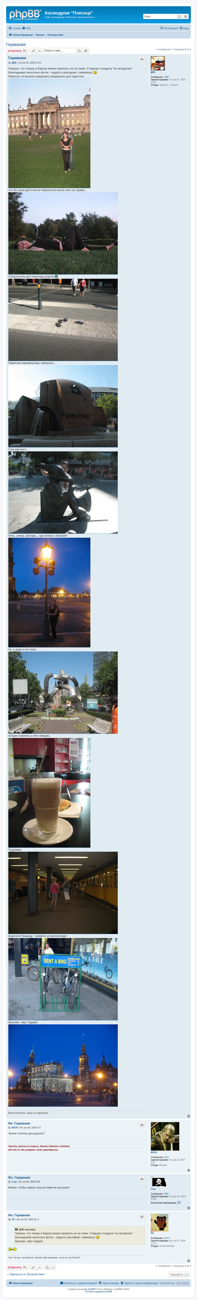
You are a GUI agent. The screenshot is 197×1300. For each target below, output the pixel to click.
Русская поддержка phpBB (98, 1291)
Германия (16, 44)
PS (152, 1233)
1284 (166, 77)
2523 (166, 1157)
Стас (153, 1189)
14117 (167, 1238)
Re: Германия (19, 1123)
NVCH (154, 1152)
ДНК (153, 72)
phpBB (91, 1289)
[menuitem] (26, 28)
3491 (166, 1194)
